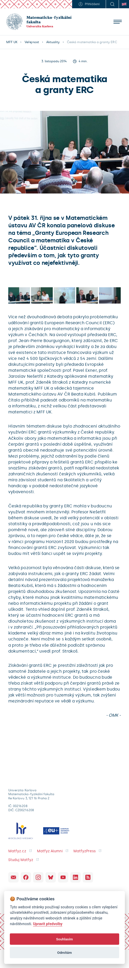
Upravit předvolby (48, 924)
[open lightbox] (19, 295)
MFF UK (11, 42)
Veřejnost (32, 42)
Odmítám (64, 952)
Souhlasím (64, 939)
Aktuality (53, 42)
